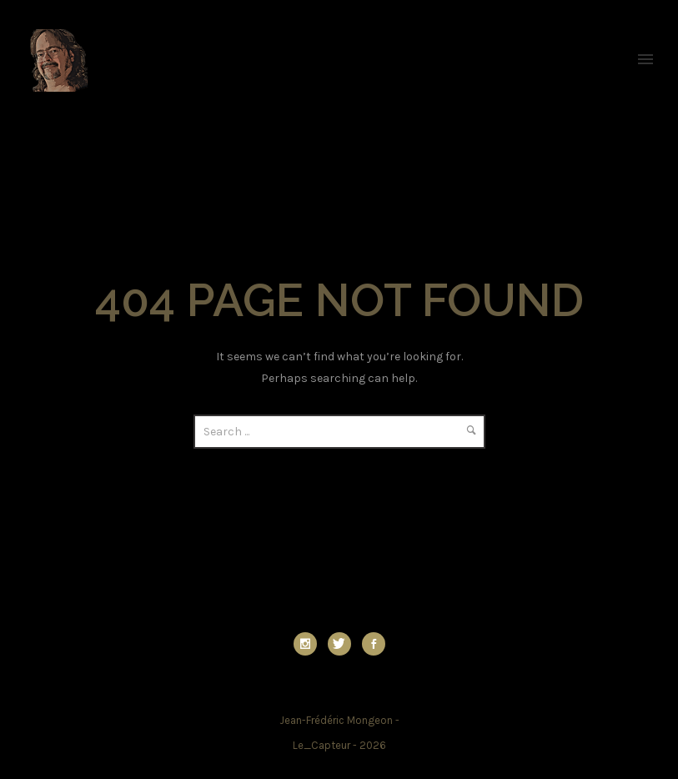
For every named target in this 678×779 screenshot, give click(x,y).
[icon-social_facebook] (373, 644)
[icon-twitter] (343, 644)
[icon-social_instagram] (309, 644)
